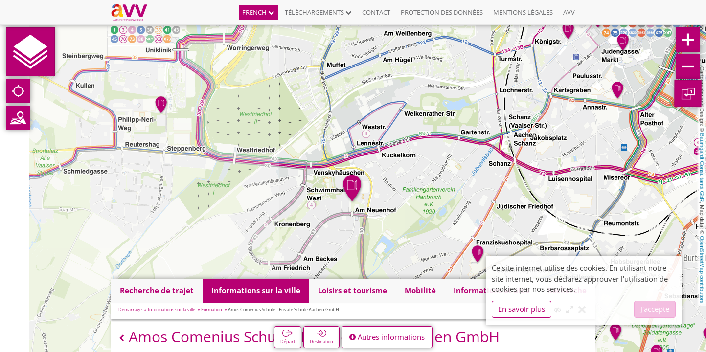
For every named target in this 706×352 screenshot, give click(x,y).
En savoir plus (521, 309)
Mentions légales (523, 12)
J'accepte (654, 309)
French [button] (258, 12)
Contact (376, 12)
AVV (569, 12)
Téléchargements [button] (318, 12)
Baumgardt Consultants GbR (702, 167)
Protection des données (442, 12)
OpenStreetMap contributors (702, 269)
